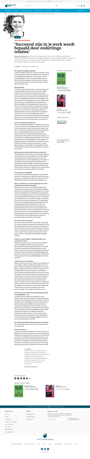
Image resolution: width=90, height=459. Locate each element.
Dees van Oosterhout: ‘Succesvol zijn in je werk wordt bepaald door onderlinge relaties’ (38, 13)
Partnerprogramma (9, 432)
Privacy (44, 444)
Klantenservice (9, 411)
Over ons (7, 414)
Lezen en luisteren (9, 424)
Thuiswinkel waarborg (17, 444)
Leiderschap (18, 13)
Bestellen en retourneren (11, 421)
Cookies (50, 444)
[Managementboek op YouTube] (45, 449)
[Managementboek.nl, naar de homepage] (10, 7)
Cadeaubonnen (29, 419)
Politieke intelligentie (62, 88)
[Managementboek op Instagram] (48, 449)
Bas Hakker (18, 66)
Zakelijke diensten (30, 414)
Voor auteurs (8, 427)
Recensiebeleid (8, 429)
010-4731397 (82, 10)
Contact (6, 416)
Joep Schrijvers (21, 294)
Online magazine (11, 13)
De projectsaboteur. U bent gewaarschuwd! (63, 141)
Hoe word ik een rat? (43, 292)
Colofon (38, 444)
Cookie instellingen (58, 444)
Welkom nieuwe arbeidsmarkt (62, 122)
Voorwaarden (8, 419)
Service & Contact (68, 444)
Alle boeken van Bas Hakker (30, 366)
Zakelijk (28, 411)
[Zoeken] (40, 5)
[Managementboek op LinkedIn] (42, 449)
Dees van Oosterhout (21, 56)
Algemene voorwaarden (29, 444)
